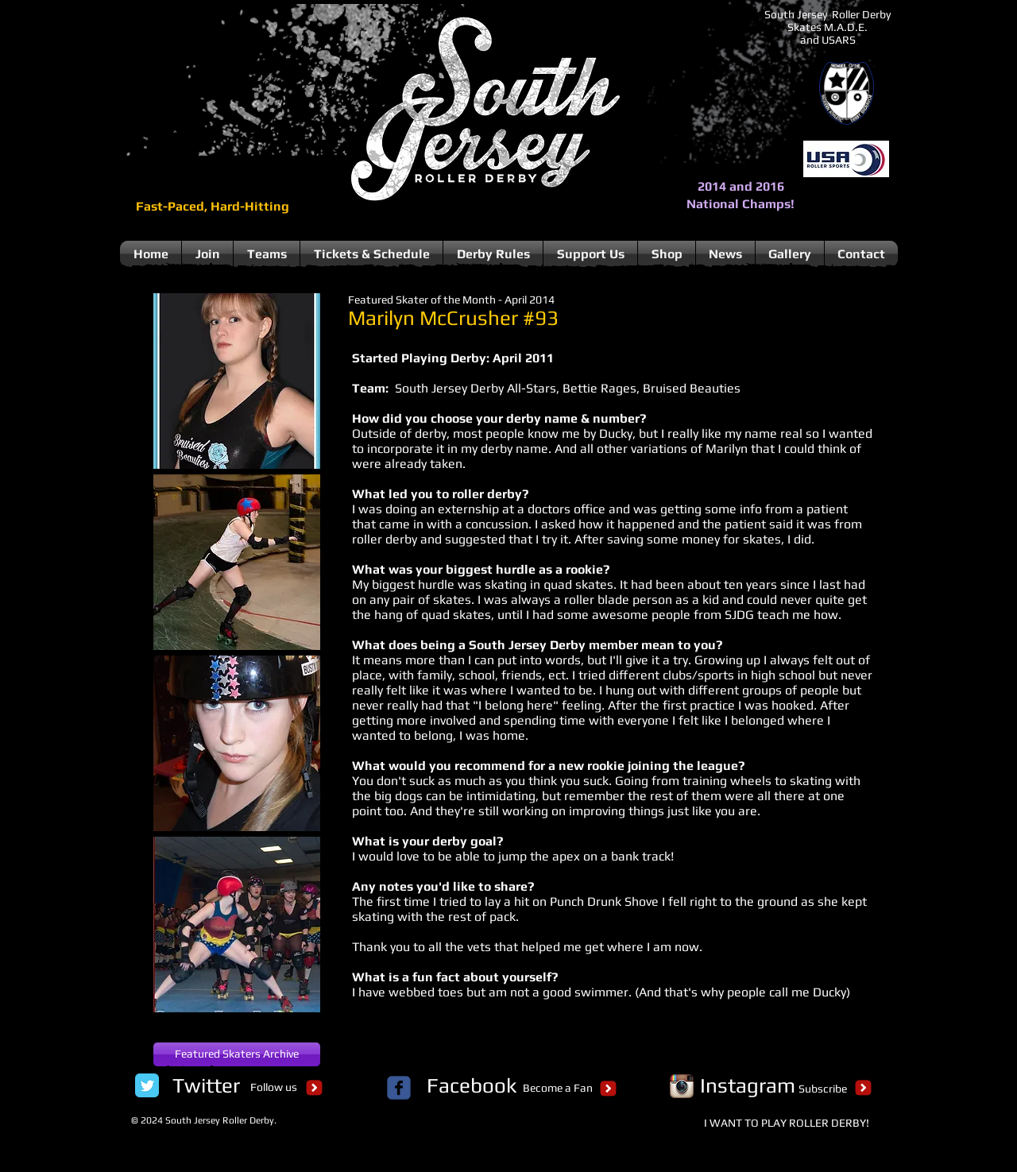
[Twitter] (205, 1085)
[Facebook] (471, 1085)
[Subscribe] (823, 1089)
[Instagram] (747, 1085)
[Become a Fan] (557, 1089)
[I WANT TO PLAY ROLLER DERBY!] (786, 1123)
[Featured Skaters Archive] (236, 1054)
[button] (236, 381)
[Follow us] (273, 1088)
